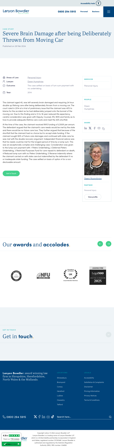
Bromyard (61, 382)
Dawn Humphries (35, 81)
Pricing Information (92, 391)
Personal (84, 11)
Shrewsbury (62, 377)
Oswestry (61, 400)
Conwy (60, 386)
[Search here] (83, 416)
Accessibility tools (88, 3)
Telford (60, 404)
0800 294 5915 (67, 11)
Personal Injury (34, 77)
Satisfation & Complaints (94, 382)
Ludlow (60, 395)
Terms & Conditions (92, 400)
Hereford (60, 391)
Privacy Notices (90, 395)
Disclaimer (88, 386)
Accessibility (89, 377)
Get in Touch (11, 173)
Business (95, 11)
